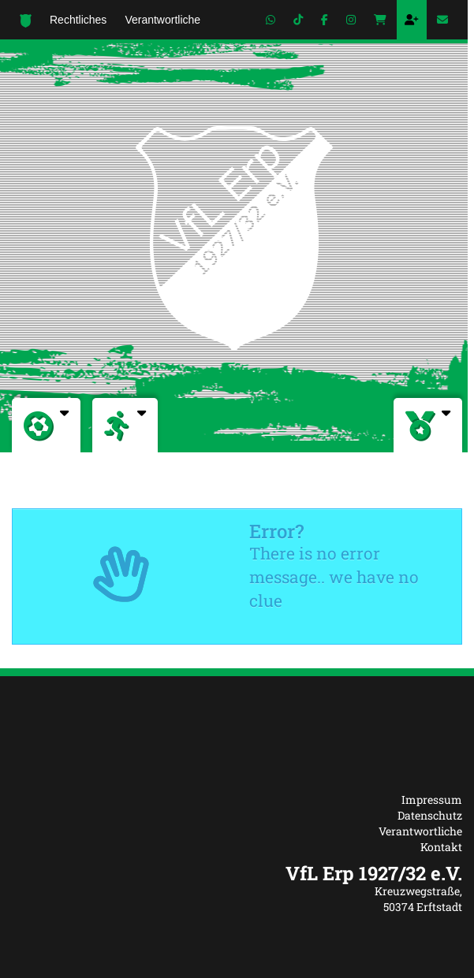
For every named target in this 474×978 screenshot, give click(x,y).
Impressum (431, 799)
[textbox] (237, 873)
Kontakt (441, 846)
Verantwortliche (420, 831)
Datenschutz (429, 815)
